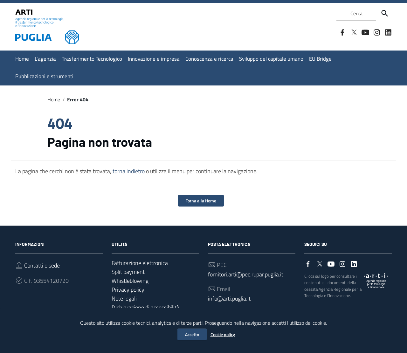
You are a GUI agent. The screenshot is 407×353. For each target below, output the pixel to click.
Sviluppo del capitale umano (271, 59)
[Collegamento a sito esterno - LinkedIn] (388, 32)
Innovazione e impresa (154, 59)
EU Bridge (320, 59)
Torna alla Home (201, 200)
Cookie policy (222, 334)
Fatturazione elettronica (140, 263)
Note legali (124, 298)
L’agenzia (45, 59)
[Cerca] (385, 13)
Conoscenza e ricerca (209, 59)
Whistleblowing (130, 280)
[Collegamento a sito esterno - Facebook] (342, 32)
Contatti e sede (42, 265)
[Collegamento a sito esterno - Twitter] (353, 32)
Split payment (128, 272)
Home (22, 59)
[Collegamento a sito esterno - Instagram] (376, 32)
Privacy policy (128, 289)
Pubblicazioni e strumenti (44, 76)
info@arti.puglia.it (229, 298)
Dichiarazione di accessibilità (145, 307)
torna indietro (129, 171)
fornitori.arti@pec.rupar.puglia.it (245, 274)
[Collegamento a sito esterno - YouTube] (365, 32)
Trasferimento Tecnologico (92, 59)
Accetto (192, 334)
